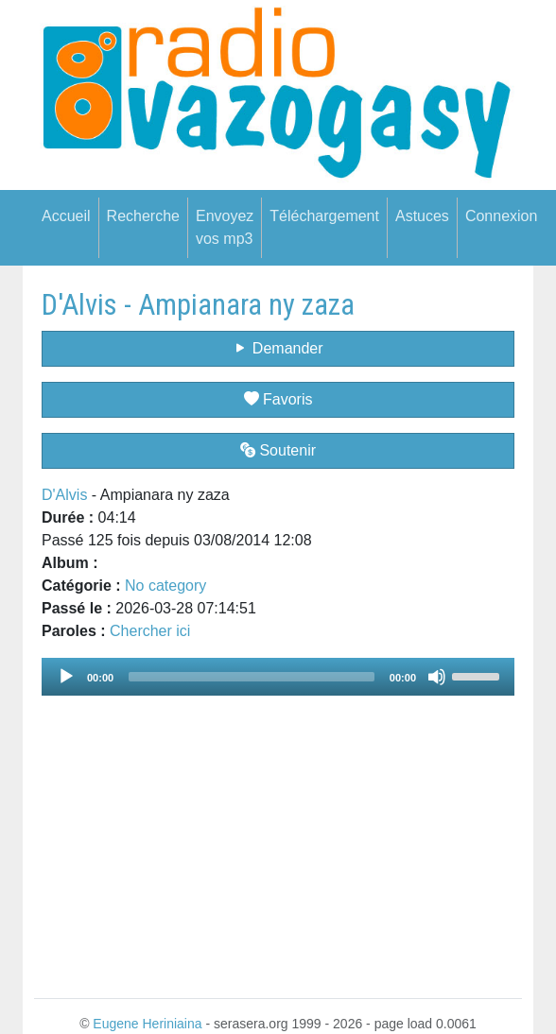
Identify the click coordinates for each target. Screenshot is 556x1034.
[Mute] (436, 676)
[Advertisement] (278, 835)
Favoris (278, 399)
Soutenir (278, 450)
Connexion (501, 216)
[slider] (251, 676)
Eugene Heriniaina (147, 1023)
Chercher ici (150, 631)
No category (165, 585)
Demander (277, 348)
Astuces (422, 216)
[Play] (66, 676)
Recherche (143, 216)
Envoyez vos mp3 (224, 227)
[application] (278, 677)
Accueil (66, 216)
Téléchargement (324, 216)
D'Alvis (64, 495)
